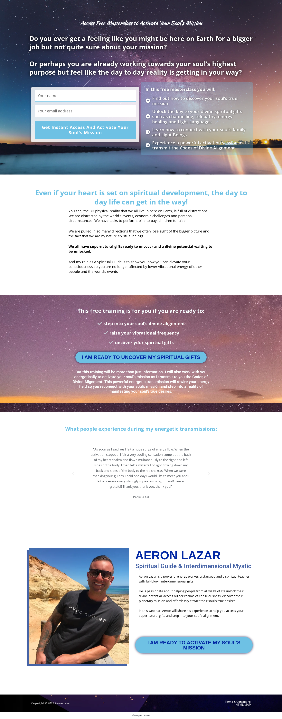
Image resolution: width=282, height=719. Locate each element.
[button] (72, 473)
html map (243, 704)
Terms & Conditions (238, 702)
